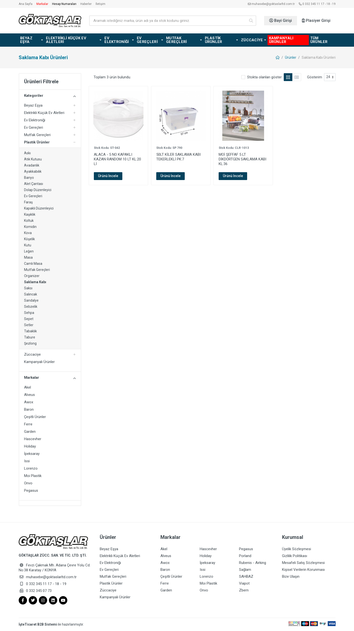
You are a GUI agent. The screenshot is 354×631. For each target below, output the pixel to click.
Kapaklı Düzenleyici (39, 208)
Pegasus (31, 490)
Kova (28, 233)
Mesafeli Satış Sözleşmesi (303, 563)
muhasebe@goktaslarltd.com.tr (271, 4)
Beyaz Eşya (33, 105)
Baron (29, 409)
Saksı (28, 288)
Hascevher (32, 439)
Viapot (244, 583)
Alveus (29, 395)
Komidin (30, 227)
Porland (245, 556)
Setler (28, 325)
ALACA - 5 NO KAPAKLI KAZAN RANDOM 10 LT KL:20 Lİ (117, 159)
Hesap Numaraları (64, 4)
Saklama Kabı (35, 282)
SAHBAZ (246, 576)
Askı (27, 153)
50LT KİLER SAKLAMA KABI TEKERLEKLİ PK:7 (178, 156)
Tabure (29, 337)
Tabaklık (30, 331)
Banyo (29, 178)
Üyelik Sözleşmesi (296, 549)
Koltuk (29, 221)
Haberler (86, 4)
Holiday (30, 446)
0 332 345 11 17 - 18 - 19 (317, 4)
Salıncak (30, 294)
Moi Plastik (33, 476)
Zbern (244, 590)
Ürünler (290, 57)
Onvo (28, 483)
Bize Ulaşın (290, 576)
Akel (27, 387)
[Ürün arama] (167, 20)
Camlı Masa (33, 264)
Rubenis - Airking (252, 563)
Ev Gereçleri (33, 127)
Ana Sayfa (25, 4)
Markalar (42, 4)
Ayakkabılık (33, 171)
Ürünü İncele (108, 176)
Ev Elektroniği (34, 120)
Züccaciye (32, 354)
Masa (28, 257)
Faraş (28, 202)
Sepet (28, 319)
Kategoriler (50, 95)
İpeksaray (32, 453)
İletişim (100, 4)
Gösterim (314, 77)
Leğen (29, 251)
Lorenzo (31, 468)
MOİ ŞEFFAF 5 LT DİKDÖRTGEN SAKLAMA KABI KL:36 (242, 159)
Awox (28, 402)
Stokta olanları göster (264, 77)
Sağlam (245, 569)
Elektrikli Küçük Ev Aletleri (44, 113)
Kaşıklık (29, 214)
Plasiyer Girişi (316, 20)
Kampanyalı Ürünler (39, 362)
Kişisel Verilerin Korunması (303, 569)
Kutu (27, 245)
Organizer (32, 276)
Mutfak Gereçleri (37, 135)
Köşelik (29, 239)
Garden (30, 431)
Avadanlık (31, 165)
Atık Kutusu (33, 159)
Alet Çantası (33, 184)
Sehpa (29, 313)
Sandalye (31, 300)
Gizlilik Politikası (294, 556)
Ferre (28, 424)
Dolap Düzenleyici (37, 190)
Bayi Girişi (280, 20)
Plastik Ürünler (37, 142)
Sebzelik (30, 306)
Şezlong (30, 343)
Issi (27, 461)
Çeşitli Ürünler (35, 417)
